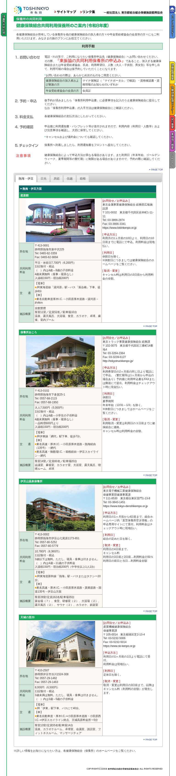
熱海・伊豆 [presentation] (26, 178)
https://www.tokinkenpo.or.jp (119, 227)
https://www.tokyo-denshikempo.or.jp (125, 506)
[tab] (26, 178)
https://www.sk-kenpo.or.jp (119, 646)
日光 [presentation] (44, 178)
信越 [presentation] (70, 178)
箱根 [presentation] (83, 178)
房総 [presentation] (57, 178)
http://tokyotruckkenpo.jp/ (118, 361)
